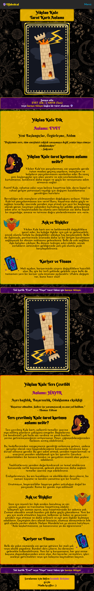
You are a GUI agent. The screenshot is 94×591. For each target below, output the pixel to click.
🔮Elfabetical (11, 4)
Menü (87, 4)
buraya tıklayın (35, 106)
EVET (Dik (38, 103)
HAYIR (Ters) (55, 103)
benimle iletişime (59, 578)
